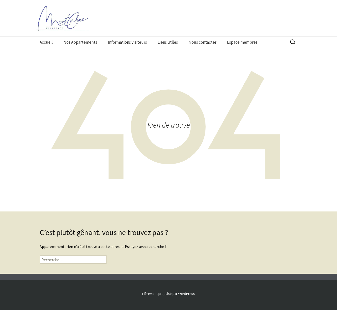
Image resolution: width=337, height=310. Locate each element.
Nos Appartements (80, 42)
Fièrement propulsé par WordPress (168, 293)
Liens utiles (168, 42)
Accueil (46, 42)
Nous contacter (202, 42)
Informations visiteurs (127, 42)
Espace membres (242, 42)
